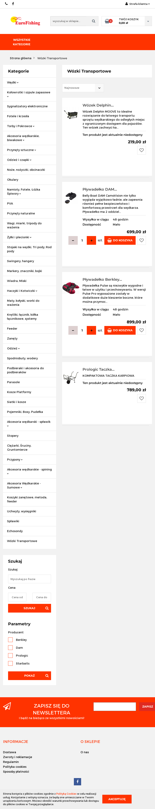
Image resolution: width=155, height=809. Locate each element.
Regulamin (11, 762)
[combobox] (83, 87)
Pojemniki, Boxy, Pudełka (25, 411)
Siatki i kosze (16, 402)
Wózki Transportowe (22, 541)
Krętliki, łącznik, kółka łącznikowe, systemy (22, 316)
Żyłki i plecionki (19, 237)
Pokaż (29, 675)
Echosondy (15, 531)
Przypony (15, 459)
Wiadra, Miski (16, 281)
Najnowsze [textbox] (71, 87)
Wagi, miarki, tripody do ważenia (24, 225)
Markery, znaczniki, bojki (24, 271)
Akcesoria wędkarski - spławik (28, 423)
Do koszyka (120, 240)
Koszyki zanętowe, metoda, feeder (27, 499)
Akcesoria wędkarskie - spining (29, 471)
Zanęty (12, 338)
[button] (15, 741)
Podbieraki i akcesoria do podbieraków (25, 370)
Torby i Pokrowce (21, 126)
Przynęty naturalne (21, 213)
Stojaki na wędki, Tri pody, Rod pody (29, 249)
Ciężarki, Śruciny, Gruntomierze (19, 447)
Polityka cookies (14, 766)
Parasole (13, 382)
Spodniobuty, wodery (22, 358)
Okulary (12, 179)
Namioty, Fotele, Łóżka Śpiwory (23, 191)
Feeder (12, 328)
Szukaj (29, 608)
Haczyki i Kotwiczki (22, 290)
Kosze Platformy (19, 392)
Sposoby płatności (16, 771)
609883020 (6, 3)
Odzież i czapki (19, 159)
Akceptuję (117, 799)
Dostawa (9, 752)
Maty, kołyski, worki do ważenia (23, 302)
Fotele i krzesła (18, 116)
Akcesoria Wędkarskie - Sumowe (24, 485)
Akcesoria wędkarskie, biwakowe (23, 138)
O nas (85, 752)
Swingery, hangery (20, 261)
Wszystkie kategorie (21, 42)
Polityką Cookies (66, 793)
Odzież (13, 348)
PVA (10, 203)
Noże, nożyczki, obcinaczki (26, 169)
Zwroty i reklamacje (17, 757)
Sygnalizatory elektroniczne (27, 106)
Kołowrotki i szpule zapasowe (28, 94)
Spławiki (13, 521)
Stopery (12, 435)
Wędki (13, 82)
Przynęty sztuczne (21, 150)
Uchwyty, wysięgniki (21, 511)
